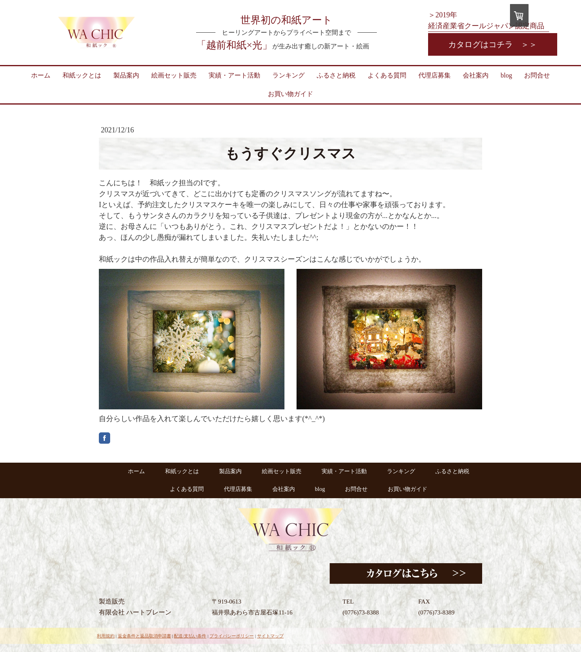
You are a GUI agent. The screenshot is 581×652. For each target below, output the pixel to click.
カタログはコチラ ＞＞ (492, 44)
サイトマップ (270, 635)
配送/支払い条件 (190, 635)
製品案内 (126, 75)
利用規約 (106, 635)
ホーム (40, 75)
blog (506, 75)
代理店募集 (434, 75)
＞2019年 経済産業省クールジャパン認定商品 (486, 20)
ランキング (288, 75)
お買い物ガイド (290, 93)
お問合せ (537, 75)
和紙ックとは (82, 75)
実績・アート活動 (234, 75)
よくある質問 (387, 75)
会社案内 (476, 75)
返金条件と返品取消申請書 (144, 635)
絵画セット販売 (173, 75)
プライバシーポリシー (231, 635)
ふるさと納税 (336, 75)
